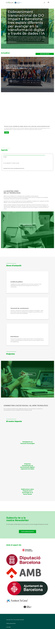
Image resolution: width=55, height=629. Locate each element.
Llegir (6, 132)
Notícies (26, 70)
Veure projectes (27, 374)
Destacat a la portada (19, 70)
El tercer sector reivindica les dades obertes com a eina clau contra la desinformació (27, 126)
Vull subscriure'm (27, 531)
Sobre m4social (27, 225)
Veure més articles (44, 53)
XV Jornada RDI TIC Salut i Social (11, 163)
